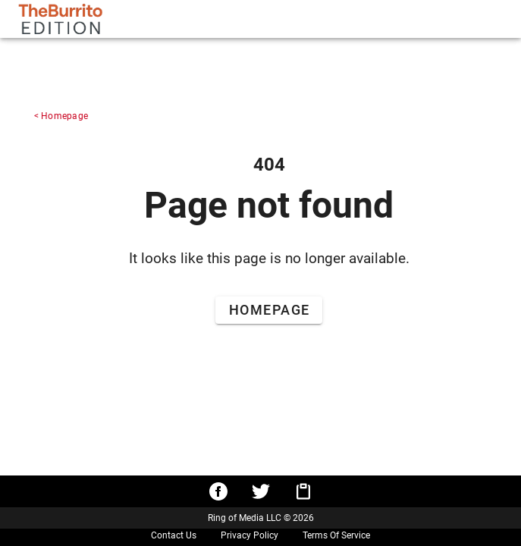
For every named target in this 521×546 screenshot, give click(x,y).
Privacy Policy (249, 535)
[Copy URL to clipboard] (303, 491)
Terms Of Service (336, 535)
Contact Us (173, 535)
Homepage (64, 116)
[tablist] (443, 19)
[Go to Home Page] (268, 311)
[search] (274, 19)
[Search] (349, 19)
